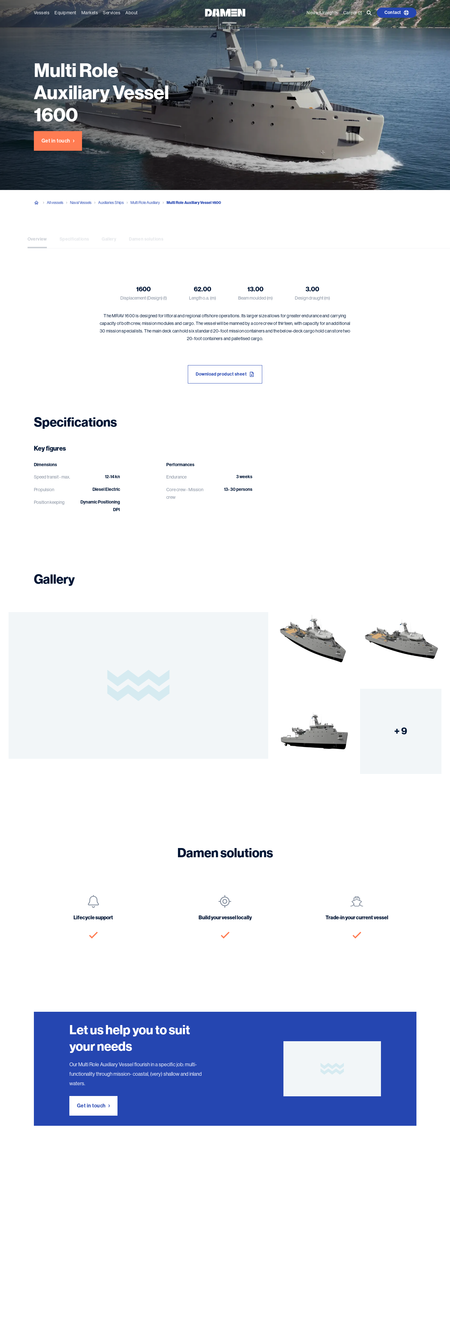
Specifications (74, 234)
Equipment (65, 12)
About (131, 12)
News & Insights (322, 12)
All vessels (55, 202)
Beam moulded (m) (255, 298)
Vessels (42, 12)
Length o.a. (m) (202, 298)
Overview (37, 234)
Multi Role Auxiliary (145, 202)
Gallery (109, 234)
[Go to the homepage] (225, 12)
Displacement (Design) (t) (143, 298)
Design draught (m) (312, 298)
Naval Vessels (81, 202)
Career (352, 12)
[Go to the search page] (369, 12)
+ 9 (400, 731)
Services (111, 12)
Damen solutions (146, 234)
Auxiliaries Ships (111, 202)
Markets (89, 12)
